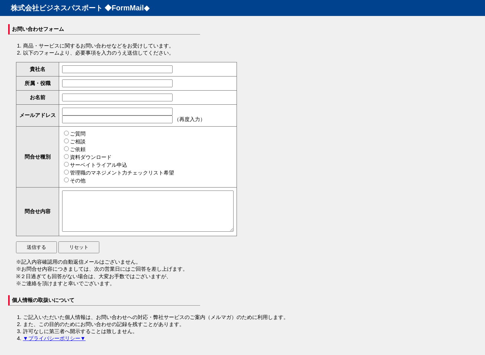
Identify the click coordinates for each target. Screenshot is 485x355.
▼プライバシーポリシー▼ (54, 346)
